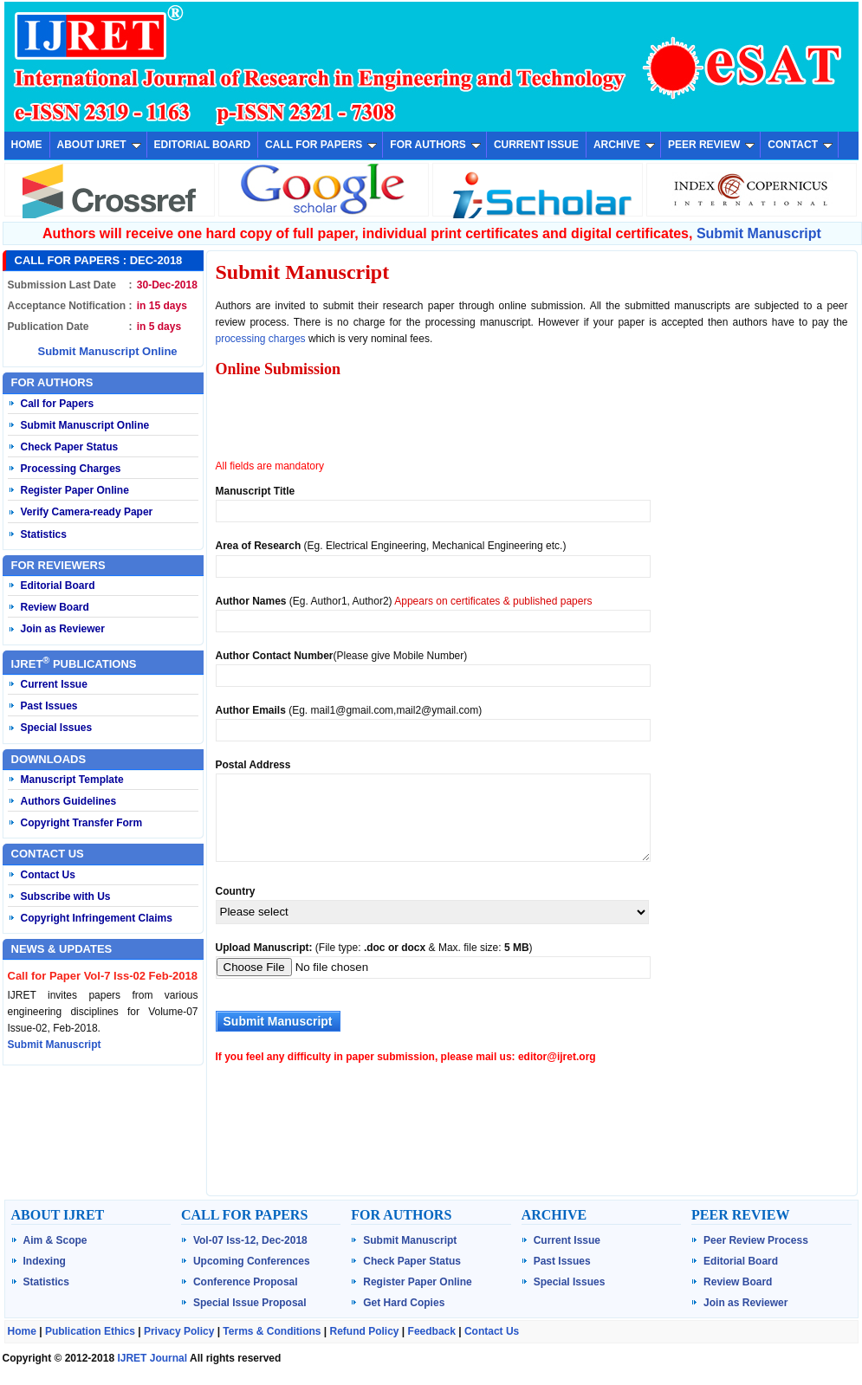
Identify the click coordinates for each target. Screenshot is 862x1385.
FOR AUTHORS (435, 145)
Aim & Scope (55, 1240)
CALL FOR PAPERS (321, 145)
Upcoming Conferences (251, 1261)
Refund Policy (364, 1331)
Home (22, 1331)
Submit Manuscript (759, 233)
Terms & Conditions (272, 1331)
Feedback (432, 1331)
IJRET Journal (152, 1358)
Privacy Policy (179, 1331)
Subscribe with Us (66, 896)
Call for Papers (57, 404)
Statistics (44, 534)
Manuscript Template (72, 779)
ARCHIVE (624, 145)
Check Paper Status (70, 447)
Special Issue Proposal (250, 1303)
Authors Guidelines (69, 801)
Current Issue (54, 684)
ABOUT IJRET (99, 145)
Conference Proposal (245, 1282)
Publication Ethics (90, 1331)
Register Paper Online (75, 490)
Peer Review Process (755, 1240)
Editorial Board (58, 585)
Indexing (44, 1261)
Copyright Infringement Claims (96, 918)
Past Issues (49, 706)
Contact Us (48, 875)
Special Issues (57, 728)
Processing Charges (71, 469)
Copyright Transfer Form (82, 823)
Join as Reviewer (63, 629)
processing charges (261, 339)
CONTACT (800, 145)
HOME (26, 145)
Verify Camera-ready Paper (87, 512)
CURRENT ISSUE (536, 145)
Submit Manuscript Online (108, 351)
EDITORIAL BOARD (202, 145)
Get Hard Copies (403, 1303)
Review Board (55, 607)
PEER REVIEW (711, 145)
